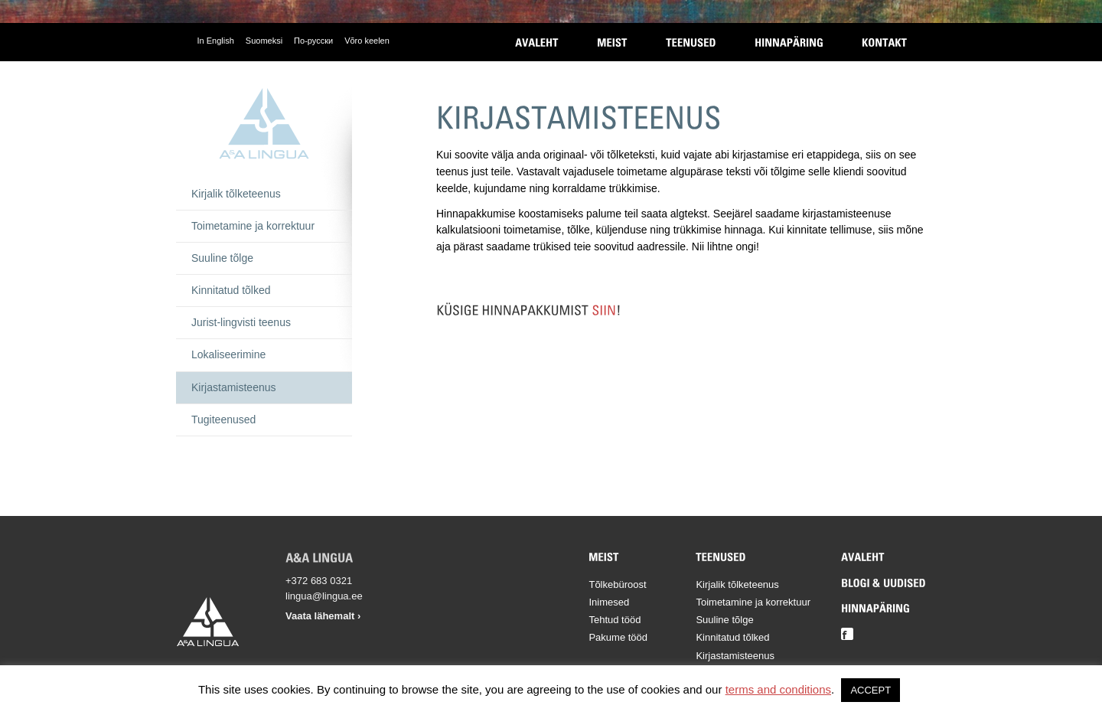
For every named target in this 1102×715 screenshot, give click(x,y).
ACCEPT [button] (870, 690)
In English (215, 40)
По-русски (313, 40)
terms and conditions (778, 689)
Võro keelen (367, 40)
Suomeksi (264, 40)
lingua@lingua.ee (324, 596)
